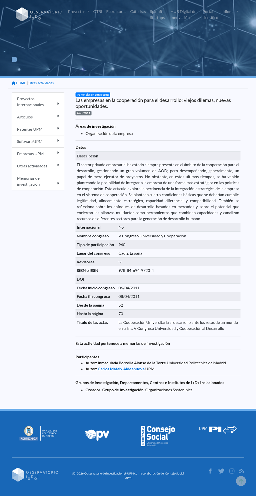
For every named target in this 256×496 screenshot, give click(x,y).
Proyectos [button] (77, 11)
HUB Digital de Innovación (183, 14)
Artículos (38, 116)
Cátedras (138, 11)
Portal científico (210, 14)
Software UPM (38, 141)
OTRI (97, 11)
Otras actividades (41, 83)
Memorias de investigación (38, 181)
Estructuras (116, 11)
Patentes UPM (38, 128)
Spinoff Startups (157, 14)
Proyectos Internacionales (38, 101)
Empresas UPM (38, 153)
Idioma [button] (228, 11)
